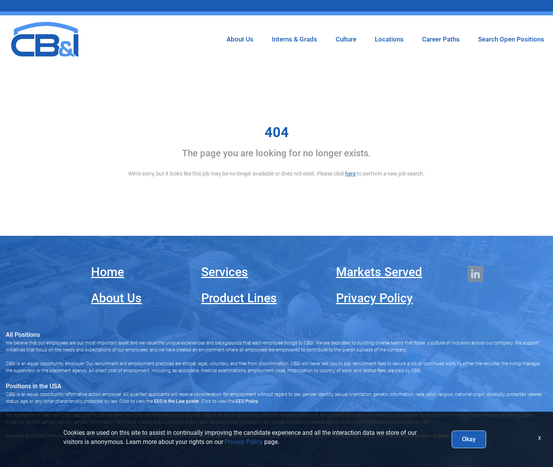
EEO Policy (247, 401)
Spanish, (459, 436)
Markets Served (379, 272)
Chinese (478, 436)
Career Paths (441, 39)
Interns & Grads (294, 39)
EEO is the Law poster (176, 401)
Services (224, 272)
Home (107, 272)
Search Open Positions (511, 39)
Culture (346, 39)
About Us (240, 39)
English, (441, 436)
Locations (389, 39)
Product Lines (239, 298)
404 (277, 132)
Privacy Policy (374, 298)
